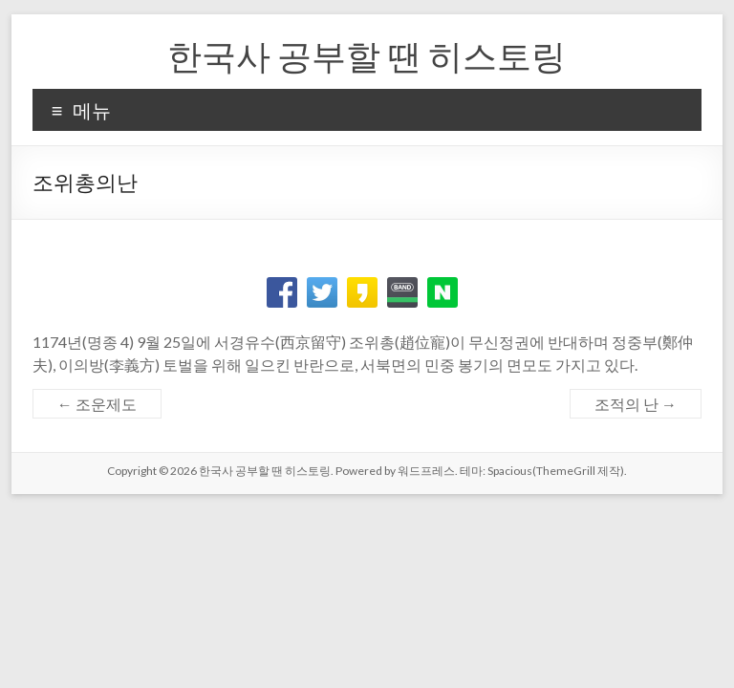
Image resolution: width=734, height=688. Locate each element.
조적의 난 (635, 404)
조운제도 (97, 404)
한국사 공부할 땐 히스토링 (366, 55)
